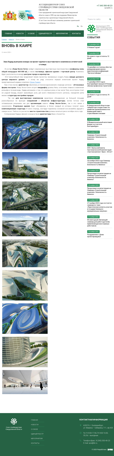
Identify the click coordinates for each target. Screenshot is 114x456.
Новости (20, 34)
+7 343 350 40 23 (104, 5)
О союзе (31, 34)
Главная (8, 34)
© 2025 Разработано (99, 449)
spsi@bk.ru (108, 8)
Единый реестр (45, 34)
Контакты (76, 34)
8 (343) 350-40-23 (103, 440)
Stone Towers (35, 82)
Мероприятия (62, 34)
